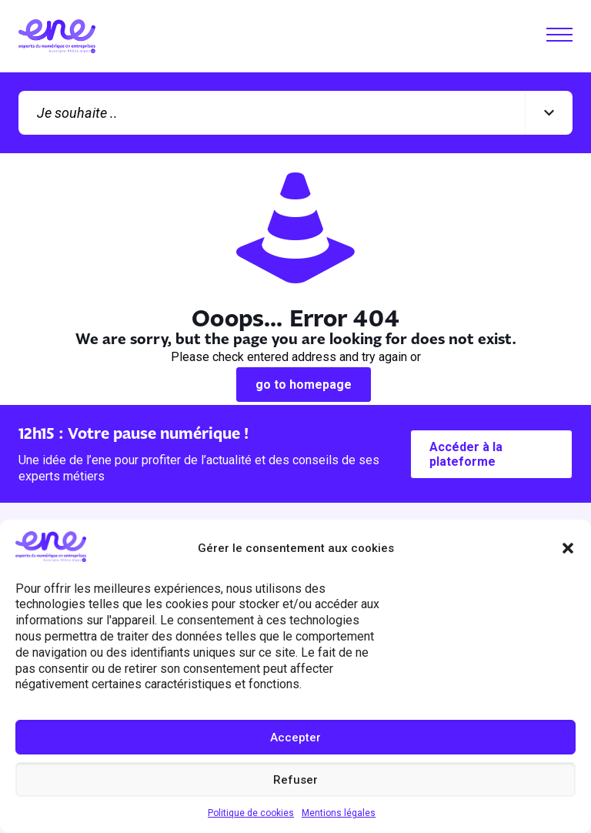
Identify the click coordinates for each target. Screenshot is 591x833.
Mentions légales (339, 813)
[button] (568, 548)
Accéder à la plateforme (466, 454)
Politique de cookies (251, 813)
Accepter (295, 737)
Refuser (295, 780)
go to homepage (303, 384)
